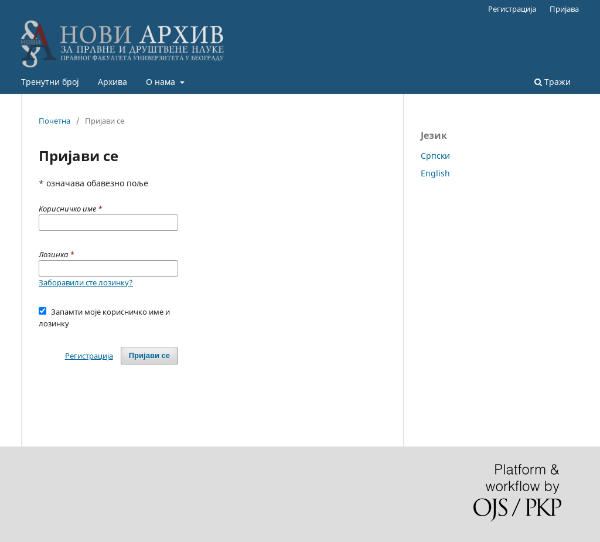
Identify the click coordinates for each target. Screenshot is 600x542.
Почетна (54, 120)
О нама (162, 81)
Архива (112, 81)
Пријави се (149, 355)
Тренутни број (50, 81)
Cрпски (435, 155)
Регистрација (512, 9)
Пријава (564, 9)
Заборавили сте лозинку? (86, 282)
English (435, 173)
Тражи (552, 81)
